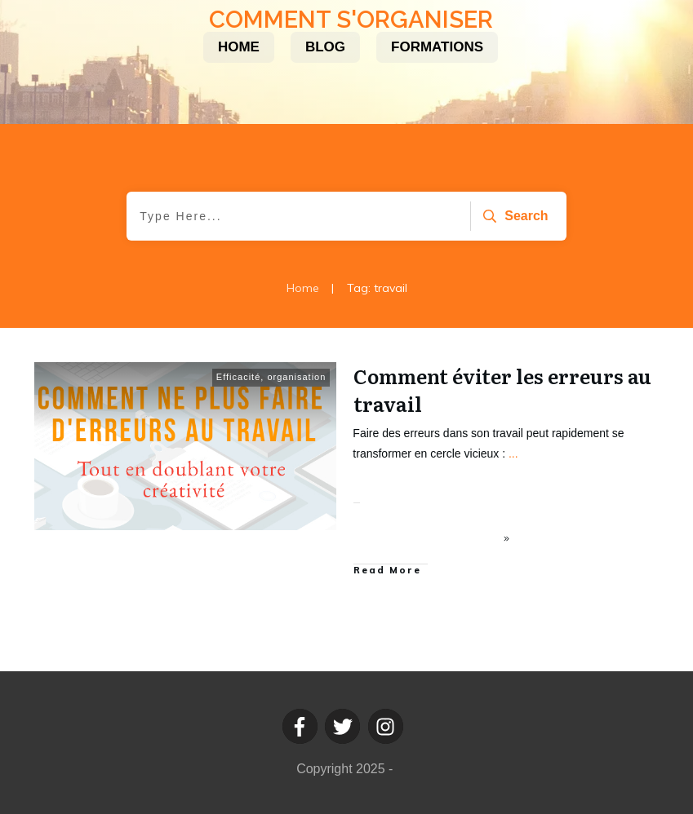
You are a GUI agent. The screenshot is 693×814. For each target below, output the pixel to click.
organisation (296, 377)
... (513, 453)
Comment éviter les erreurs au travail (502, 389)
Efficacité (238, 377)
